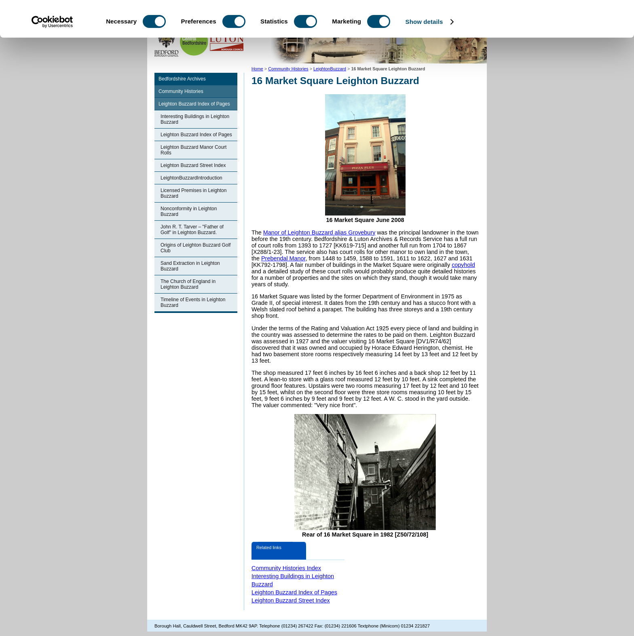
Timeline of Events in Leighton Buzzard (193, 302)
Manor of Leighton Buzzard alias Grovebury (319, 232)
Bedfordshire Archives (182, 79)
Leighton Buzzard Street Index (193, 165)
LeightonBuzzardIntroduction (191, 178)
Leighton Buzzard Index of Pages (194, 104)
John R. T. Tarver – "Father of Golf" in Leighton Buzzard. (192, 229)
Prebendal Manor (283, 258)
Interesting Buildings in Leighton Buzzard (195, 119)
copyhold (463, 265)
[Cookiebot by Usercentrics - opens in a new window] (52, 56)
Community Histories (180, 91)
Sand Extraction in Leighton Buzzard (190, 266)
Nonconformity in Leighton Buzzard (189, 211)
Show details (424, 55)
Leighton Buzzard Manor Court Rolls (193, 150)
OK (566, 20)
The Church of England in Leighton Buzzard (188, 284)
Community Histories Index (286, 568)
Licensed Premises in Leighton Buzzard (193, 193)
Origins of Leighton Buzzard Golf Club (195, 248)
